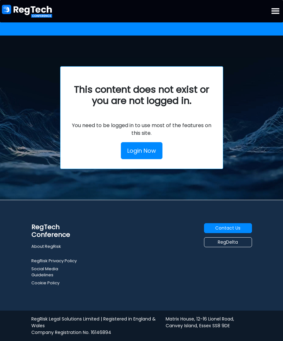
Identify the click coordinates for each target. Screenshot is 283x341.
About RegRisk (46, 246)
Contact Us (227, 228)
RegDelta (228, 242)
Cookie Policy (45, 283)
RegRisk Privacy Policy (54, 261)
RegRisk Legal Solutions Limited (65, 319)
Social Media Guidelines (44, 272)
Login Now (141, 151)
